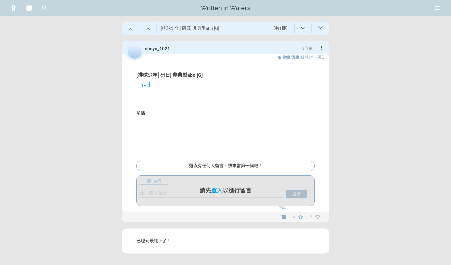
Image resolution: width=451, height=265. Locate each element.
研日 (321, 57)
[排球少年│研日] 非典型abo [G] (169, 75)
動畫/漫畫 (291, 57)
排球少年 (308, 57)
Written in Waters (225, 7)
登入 (217, 190)
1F (141, 85)
